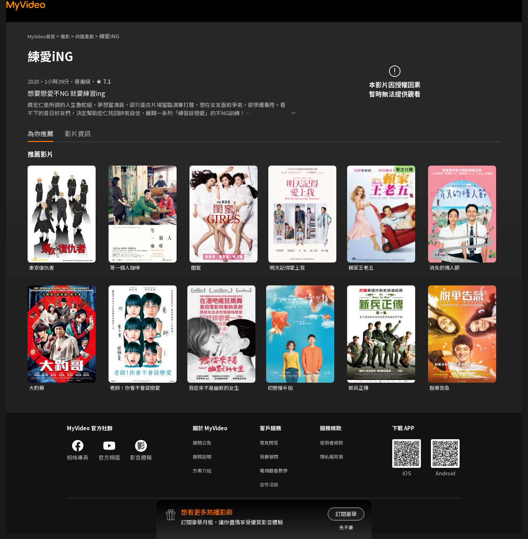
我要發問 (270, 459)
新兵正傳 (359, 388)
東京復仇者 (42, 267)
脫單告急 (440, 388)
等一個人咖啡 (126, 267)
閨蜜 (196, 267)
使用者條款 (337, 444)
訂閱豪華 (346, 514)
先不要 (346, 527)
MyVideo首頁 (44, 36)
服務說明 (203, 459)
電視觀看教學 (276, 474)
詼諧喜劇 (92, 36)
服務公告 (203, 444)
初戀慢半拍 (281, 388)
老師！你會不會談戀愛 (137, 388)
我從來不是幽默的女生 (216, 388)
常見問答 (270, 444)
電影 (71, 36)
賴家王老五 (362, 267)
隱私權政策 (337, 459)
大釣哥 (37, 388)
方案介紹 (203, 474)
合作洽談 (270, 489)
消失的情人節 (445, 267)
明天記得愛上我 (288, 267)
